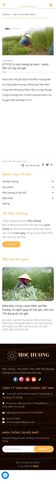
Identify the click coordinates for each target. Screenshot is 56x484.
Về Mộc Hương (14, 213)
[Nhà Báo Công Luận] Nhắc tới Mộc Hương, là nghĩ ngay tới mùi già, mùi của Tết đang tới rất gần (27, 309)
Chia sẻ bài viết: (30, 165)
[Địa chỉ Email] (27, 463)
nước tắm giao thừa (17, 161)
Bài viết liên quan (15, 259)
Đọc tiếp (11, 244)
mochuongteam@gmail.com (20, 436)
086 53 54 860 (13, 432)
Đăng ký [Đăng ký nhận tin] (44, 462)
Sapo (36, 480)
